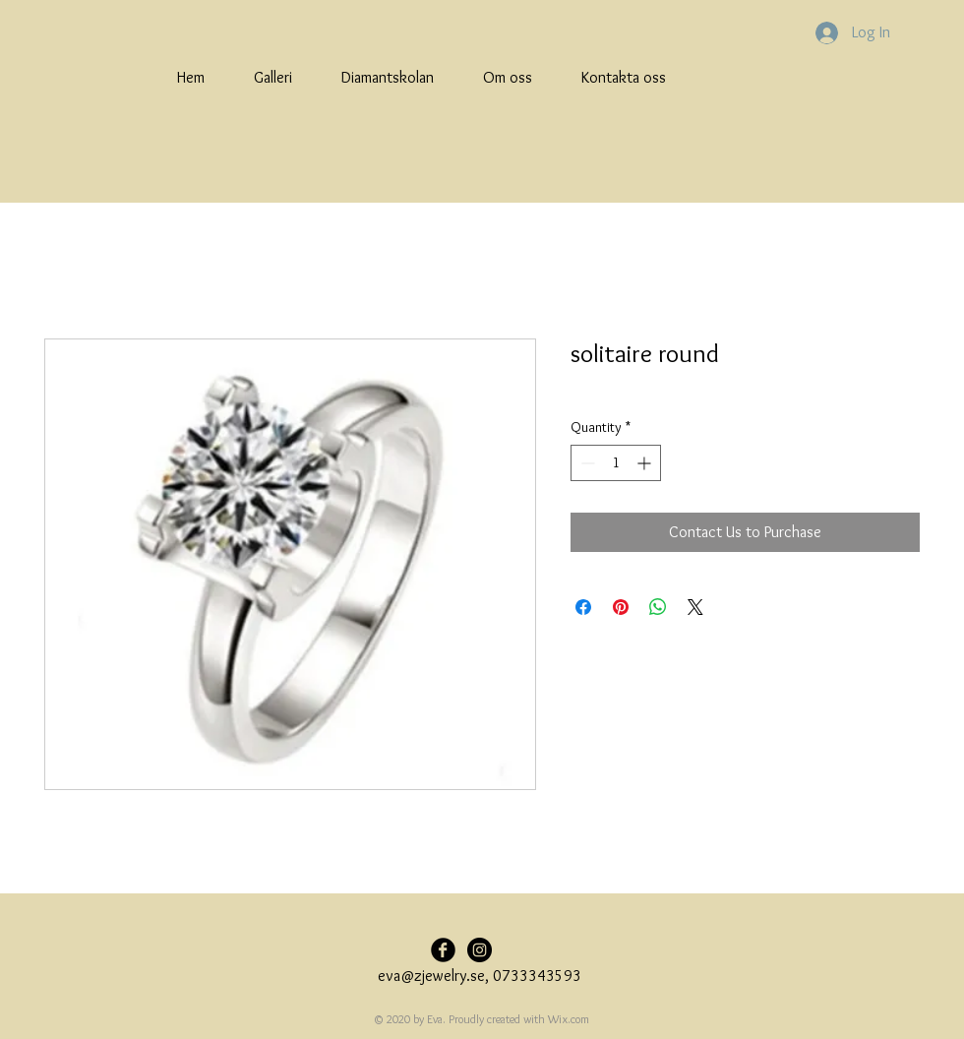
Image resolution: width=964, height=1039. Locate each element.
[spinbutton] (615, 463)
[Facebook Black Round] (443, 950)
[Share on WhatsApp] (658, 607)
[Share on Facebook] (583, 607)
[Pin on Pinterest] (621, 607)
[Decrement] (585, 463)
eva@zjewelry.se (431, 975)
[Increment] (645, 463)
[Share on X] (695, 607)
